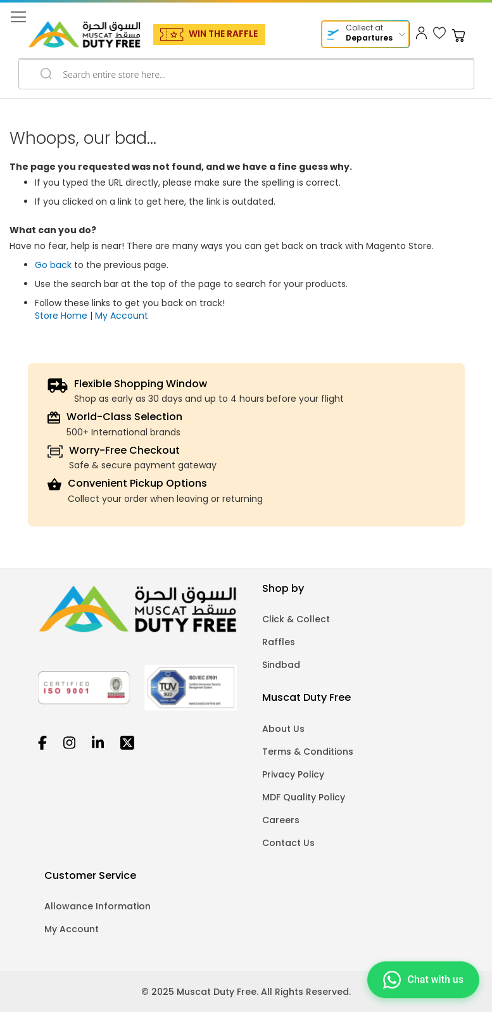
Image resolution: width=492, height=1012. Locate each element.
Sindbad (281, 664)
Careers (281, 820)
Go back (53, 265)
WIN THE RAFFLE (223, 33)
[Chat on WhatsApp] (423, 981)
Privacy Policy (293, 774)
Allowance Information (97, 906)
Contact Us (288, 842)
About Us (283, 728)
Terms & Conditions (307, 751)
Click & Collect (296, 619)
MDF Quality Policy (303, 797)
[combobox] (246, 74)
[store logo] (84, 34)
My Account (121, 315)
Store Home (61, 315)
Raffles (278, 642)
